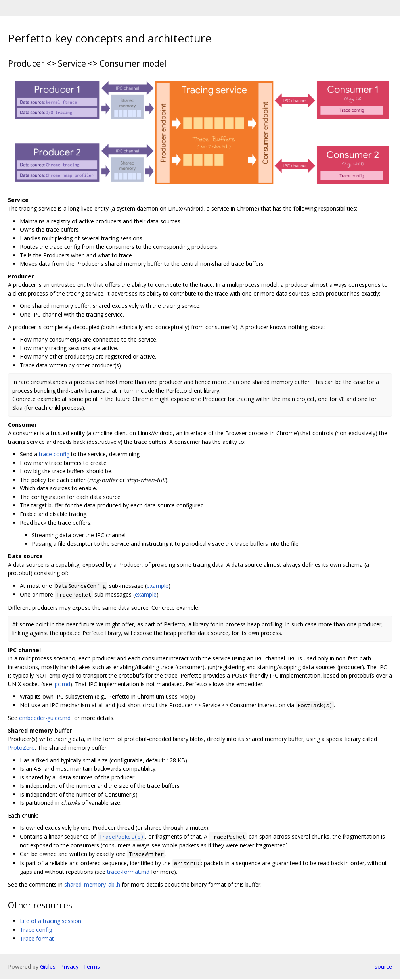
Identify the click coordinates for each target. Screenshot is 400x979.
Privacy (69, 966)
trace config (54, 454)
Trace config (36, 929)
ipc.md (62, 684)
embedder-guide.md (45, 718)
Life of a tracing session (50, 921)
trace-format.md (128, 871)
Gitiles (48, 966)
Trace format (37, 938)
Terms (91, 966)
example (157, 585)
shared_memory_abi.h (92, 884)
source (383, 966)
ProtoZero (21, 747)
